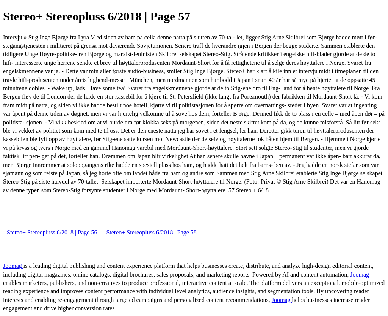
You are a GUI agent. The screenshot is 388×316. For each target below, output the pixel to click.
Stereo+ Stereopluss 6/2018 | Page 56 (52, 232)
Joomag (13, 266)
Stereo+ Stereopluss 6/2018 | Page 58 (151, 232)
